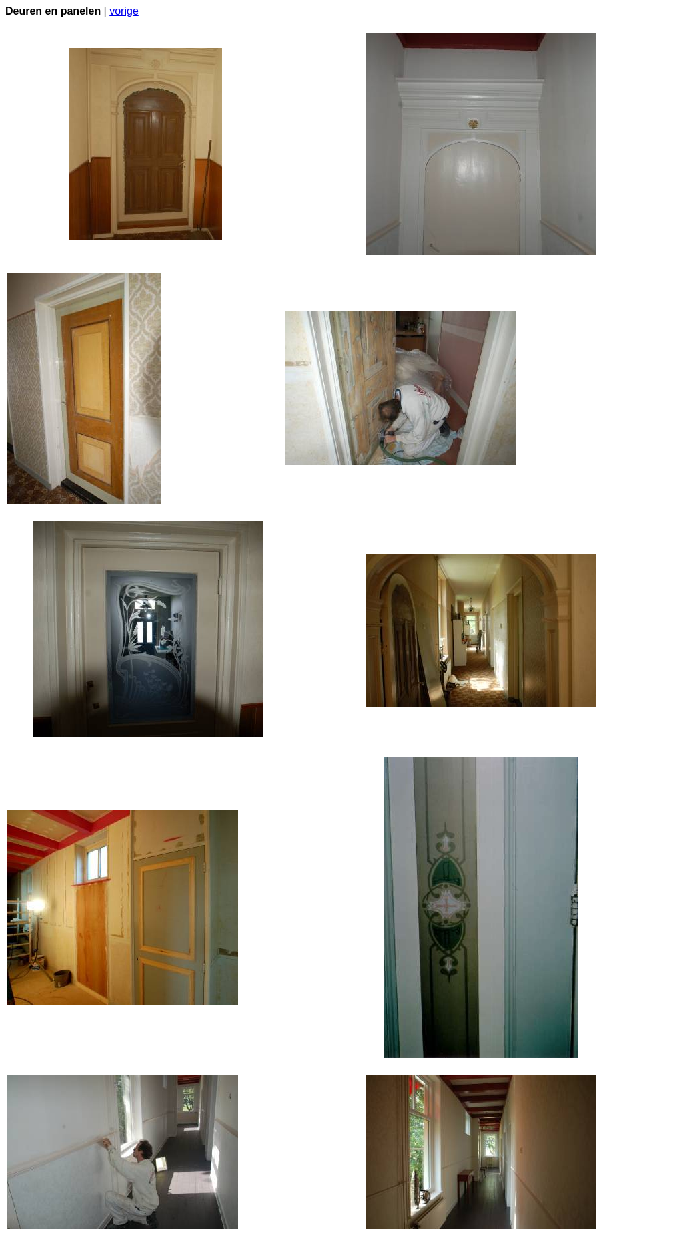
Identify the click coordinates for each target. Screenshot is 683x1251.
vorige (124, 11)
